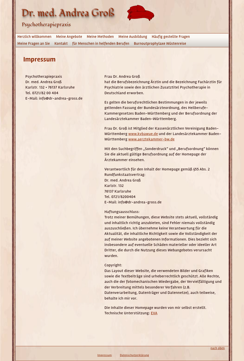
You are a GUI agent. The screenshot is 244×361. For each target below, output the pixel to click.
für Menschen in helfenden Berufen (100, 43)
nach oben (218, 348)
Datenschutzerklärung (134, 355)
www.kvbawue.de (143, 133)
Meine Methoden (100, 36)
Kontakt (61, 43)
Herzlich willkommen (34, 36)
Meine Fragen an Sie (33, 43)
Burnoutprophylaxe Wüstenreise (160, 43)
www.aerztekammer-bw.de (151, 139)
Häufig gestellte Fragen (171, 36)
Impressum (104, 355)
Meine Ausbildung (132, 36)
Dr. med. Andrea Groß (68, 13)
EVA (154, 313)
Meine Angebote (69, 36)
